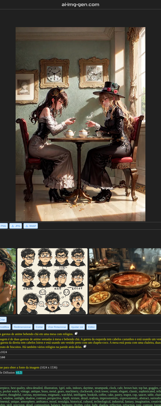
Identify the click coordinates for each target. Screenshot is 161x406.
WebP (30, 226)
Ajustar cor (77, 327)
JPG (15, 226)
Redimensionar (22, 327)
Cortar (39, 327)
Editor (91, 327)
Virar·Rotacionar (57, 327)
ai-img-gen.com (81, 4)
